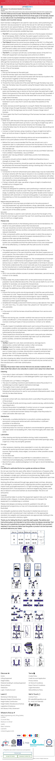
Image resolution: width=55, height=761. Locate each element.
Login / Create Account (8, 690)
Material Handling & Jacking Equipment (13, 683)
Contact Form (33, 697)
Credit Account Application (37, 678)
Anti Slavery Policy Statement (10, 708)
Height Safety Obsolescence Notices (12, 704)
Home (3, 676)
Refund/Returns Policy (36, 690)
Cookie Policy (33, 676)
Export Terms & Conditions (37, 685)
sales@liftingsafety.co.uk (37, 699)
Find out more (17, 753)
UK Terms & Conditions (36, 683)
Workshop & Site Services (9, 697)
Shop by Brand (5, 685)
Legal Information (34, 687)
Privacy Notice (33, 680)
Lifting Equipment (6, 678)
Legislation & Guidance (8, 706)
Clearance (4, 687)
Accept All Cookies (10, 756)
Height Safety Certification (9, 701)
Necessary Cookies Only (24, 756)
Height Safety (5, 680)
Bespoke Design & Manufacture (11, 699)
